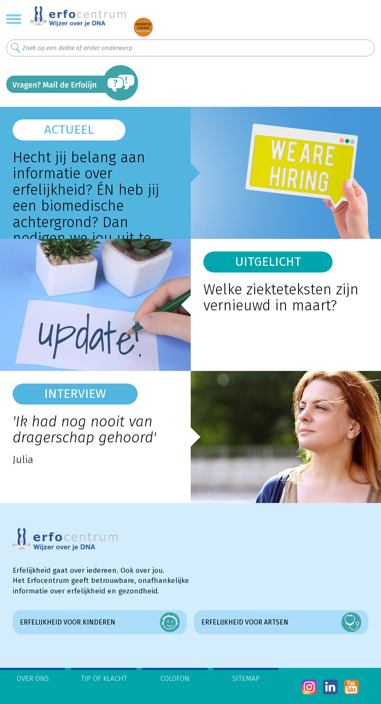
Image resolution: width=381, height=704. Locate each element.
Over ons (33, 678)
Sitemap (246, 678)
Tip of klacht (104, 678)
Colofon (174, 678)
